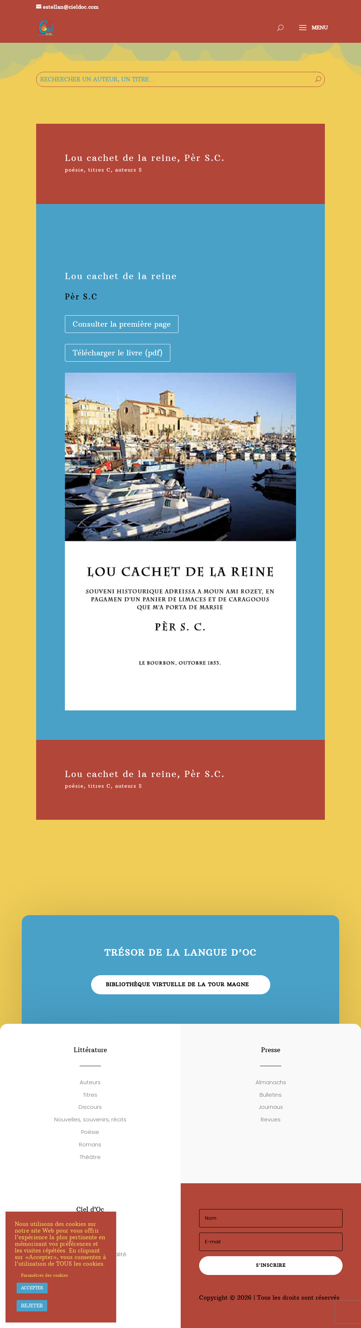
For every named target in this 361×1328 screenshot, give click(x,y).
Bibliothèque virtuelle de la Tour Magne (177, 984)
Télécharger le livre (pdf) (118, 352)
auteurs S (128, 169)
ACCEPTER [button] (32, 1287)
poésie (74, 169)
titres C (99, 169)
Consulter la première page (122, 324)
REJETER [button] (32, 1305)
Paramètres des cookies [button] (44, 1275)
